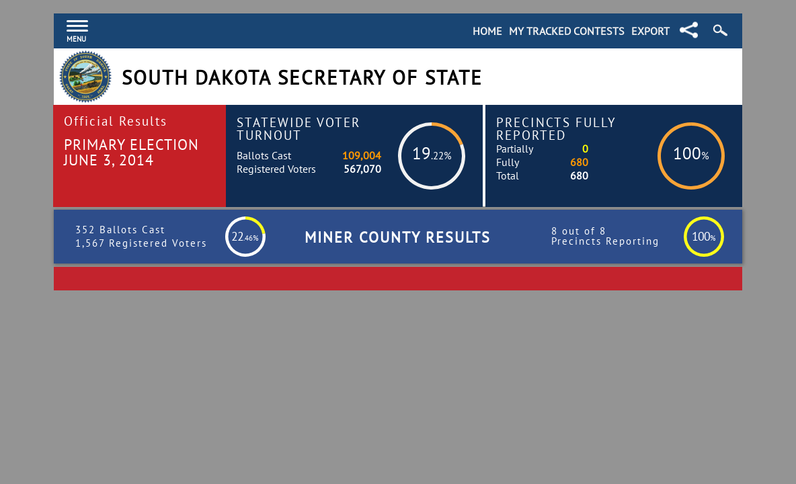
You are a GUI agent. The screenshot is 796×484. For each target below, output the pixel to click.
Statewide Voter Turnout (298, 128)
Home (487, 31)
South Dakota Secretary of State (302, 77)
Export (650, 31)
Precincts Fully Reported (556, 128)
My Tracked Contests (567, 31)
